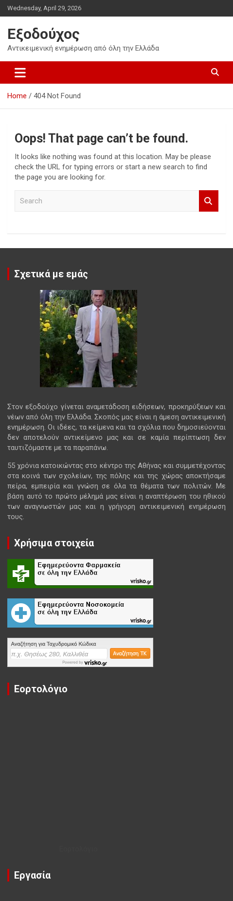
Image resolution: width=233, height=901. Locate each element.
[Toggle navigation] (20, 72)
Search (208, 201)
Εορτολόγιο (78, 849)
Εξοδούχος (43, 33)
